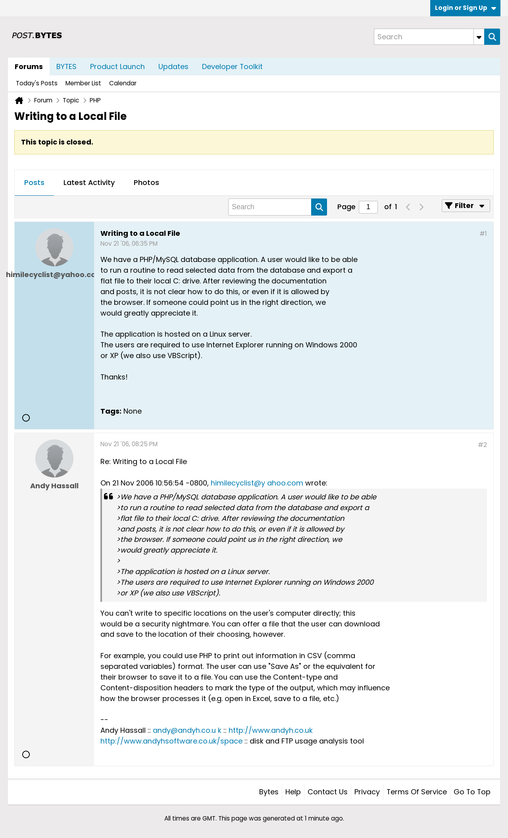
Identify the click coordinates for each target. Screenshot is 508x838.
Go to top (472, 792)
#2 (482, 445)
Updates (173, 66)
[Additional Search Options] (479, 37)
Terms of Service (417, 792)
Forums (29, 66)
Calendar (123, 83)
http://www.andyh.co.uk (271, 730)
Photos (146, 182)
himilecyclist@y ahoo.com (257, 483)
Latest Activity (89, 182)
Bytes (269, 792)
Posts (34, 182)
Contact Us (328, 792)
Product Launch (117, 66)
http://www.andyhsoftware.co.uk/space (171, 741)
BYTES (66, 66)
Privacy (367, 792)
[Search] (429, 37)
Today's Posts (37, 83)
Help (293, 792)
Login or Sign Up (465, 8)
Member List (83, 83)
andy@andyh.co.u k (187, 730)
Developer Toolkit (232, 66)
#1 (483, 233)
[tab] (34, 183)
